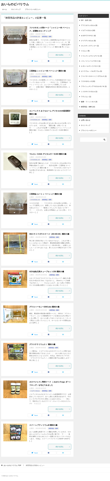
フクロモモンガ (35, 36)
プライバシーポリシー (33, 9)
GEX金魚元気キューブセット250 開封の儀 (46, 271)
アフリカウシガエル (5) (89, 25)
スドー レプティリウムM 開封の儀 (43, 425)
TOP (12, 465)
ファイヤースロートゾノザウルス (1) (94, 76)
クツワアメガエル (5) (88, 41)
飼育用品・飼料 (46, 36)
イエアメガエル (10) (88, 30)
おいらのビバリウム (16, 3)
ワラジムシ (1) (86, 96)
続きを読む (63, 55)
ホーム (4, 9)
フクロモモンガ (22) (88, 81)
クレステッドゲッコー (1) (90, 46)
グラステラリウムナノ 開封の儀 (42, 344)
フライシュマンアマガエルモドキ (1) (94, 86)
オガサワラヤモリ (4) (88, 35)
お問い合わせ (85, 120)
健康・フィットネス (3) (89, 102)
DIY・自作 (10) (86, 20)
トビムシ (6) (85, 51)
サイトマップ (16, 9)
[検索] (93, 139)
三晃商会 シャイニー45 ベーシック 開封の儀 (47, 71)
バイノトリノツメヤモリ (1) (90, 61)
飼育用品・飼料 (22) (88, 107)
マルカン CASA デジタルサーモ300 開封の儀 (47, 154)
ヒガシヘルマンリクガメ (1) (90, 66)
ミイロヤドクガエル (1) (89, 91)
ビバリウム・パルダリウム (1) (91, 71)
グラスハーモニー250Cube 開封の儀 (44, 307)
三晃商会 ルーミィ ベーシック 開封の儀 (45, 194)
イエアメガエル (35, 391)
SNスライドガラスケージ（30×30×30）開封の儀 (49, 234)
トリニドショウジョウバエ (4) (91, 56)
